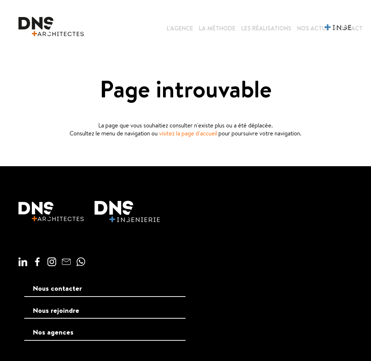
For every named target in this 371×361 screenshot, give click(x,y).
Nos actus (313, 28)
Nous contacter (57, 288)
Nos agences (53, 332)
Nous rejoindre (56, 310)
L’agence (180, 28)
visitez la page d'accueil (188, 133)
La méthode (217, 28)
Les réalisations (266, 28)
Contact (349, 28)
